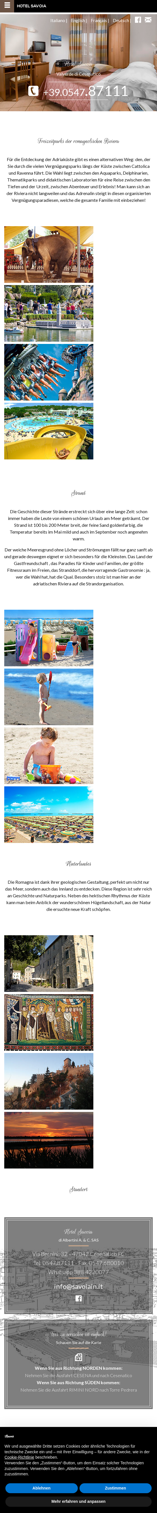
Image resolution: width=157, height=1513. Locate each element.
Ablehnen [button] (42, 1488)
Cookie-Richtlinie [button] (19, 1457)
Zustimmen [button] (115, 1488)
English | (79, 20)
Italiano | (58, 20)
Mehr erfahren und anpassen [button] (78, 1501)
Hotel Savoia (23, 6)
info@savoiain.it (78, 1286)
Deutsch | (122, 20)
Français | (100, 20)
